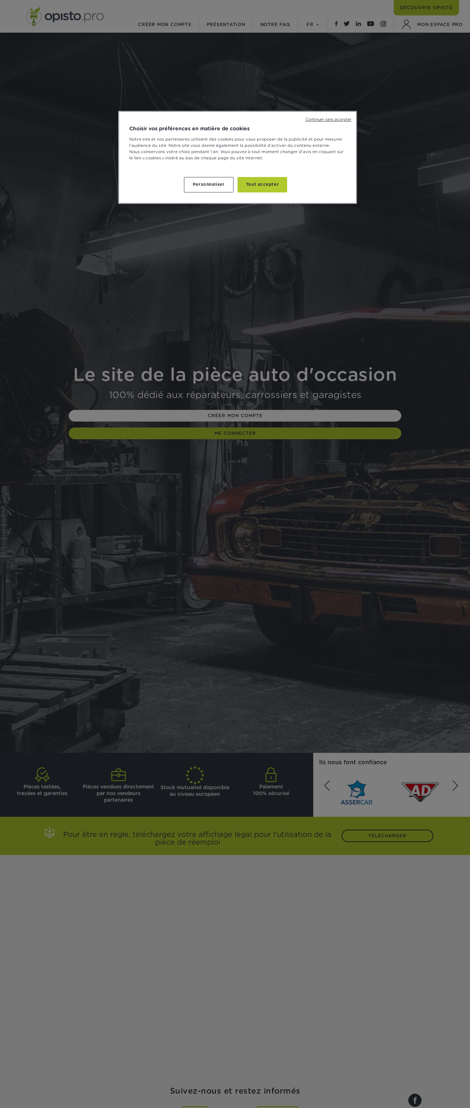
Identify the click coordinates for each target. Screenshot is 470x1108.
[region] (237, 157)
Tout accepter (262, 185)
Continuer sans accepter (328, 120)
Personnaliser (208, 185)
